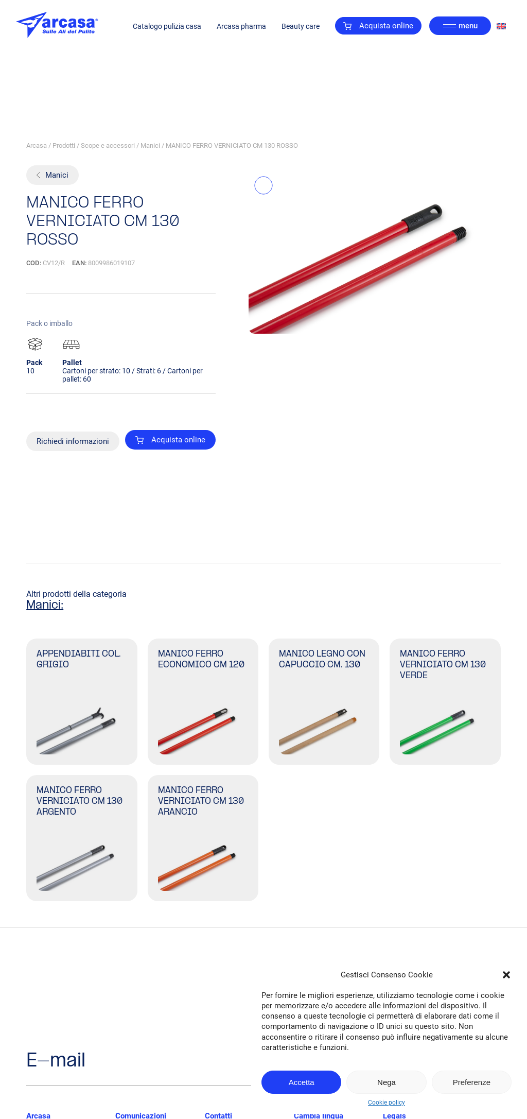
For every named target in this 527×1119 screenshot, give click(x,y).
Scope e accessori (108, 145)
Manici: (44, 605)
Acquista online (378, 25)
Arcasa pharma (241, 26)
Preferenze (471, 1082)
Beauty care (301, 26)
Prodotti (63, 145)
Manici (150, 145)
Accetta (301, 1082)
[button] (506, 975)
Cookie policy (386, 1102)
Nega (386, 1082)
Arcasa (36, 145)
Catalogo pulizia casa (167, 26)
